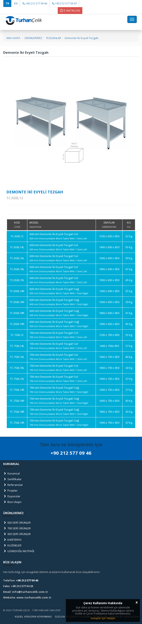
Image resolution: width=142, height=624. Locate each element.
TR (7, 3)
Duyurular (11, 496)
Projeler (10, 490)
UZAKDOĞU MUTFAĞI (18, 551)
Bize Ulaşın (12, 502)
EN (16, 3)
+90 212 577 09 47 (66, 3)
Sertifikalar (12, 479)
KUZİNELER (12, 545)
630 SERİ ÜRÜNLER (17, 522)
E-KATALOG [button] (70, 10)
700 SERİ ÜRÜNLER (17, 528)
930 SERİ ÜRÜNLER (17, 534)
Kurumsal (11, 473)
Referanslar (13, 485)
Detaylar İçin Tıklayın (103, 618)
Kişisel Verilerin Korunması (33, 616)
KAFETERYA (12, 540)
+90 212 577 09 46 (36, 3)
